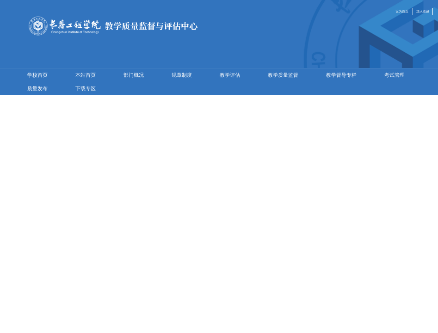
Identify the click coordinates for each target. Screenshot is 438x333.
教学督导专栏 (341, 75)
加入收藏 (422, 11)
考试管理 (394, 75)
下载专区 (85, 88)
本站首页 (85, 75)
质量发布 (37, 88)
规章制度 (182, 75)
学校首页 (37, 75)
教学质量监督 (283, 75)
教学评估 (230, 75)
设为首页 (401, 11)
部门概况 (133, 75)
